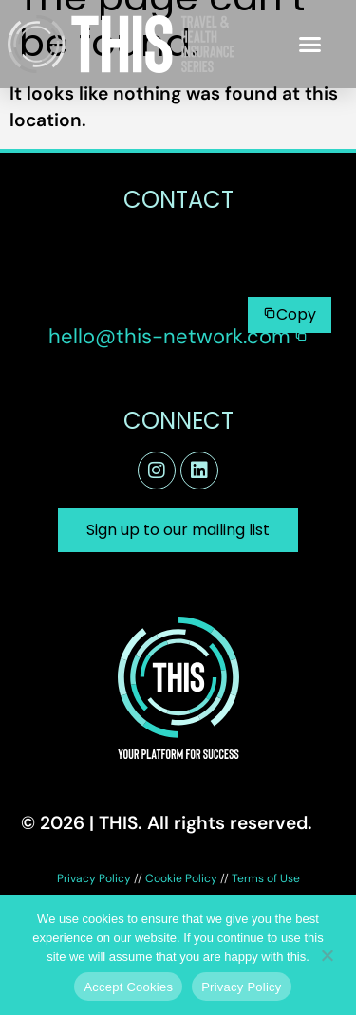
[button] (310, 45)
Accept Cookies (128, 987)
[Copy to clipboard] (289, 315)
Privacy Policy (94, 878)
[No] (326, 953)
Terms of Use (266, 878)
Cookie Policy (181, 878)
